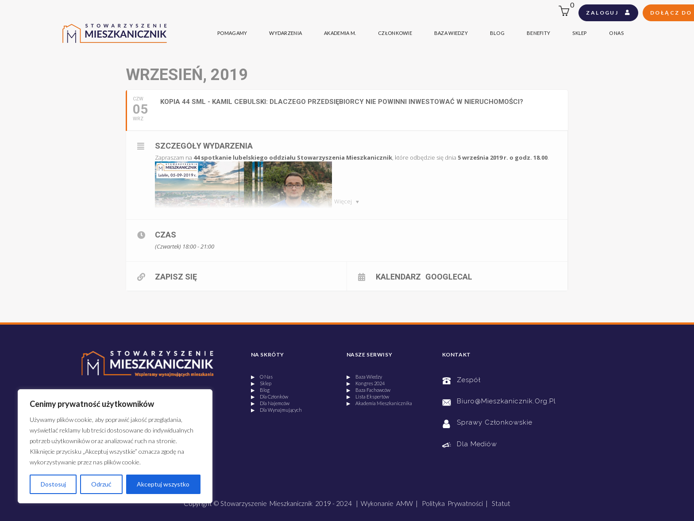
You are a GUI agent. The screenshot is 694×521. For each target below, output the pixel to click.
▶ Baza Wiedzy (364, 376)
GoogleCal (448, 276)
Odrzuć (101, 484)
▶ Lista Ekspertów (368, 396)
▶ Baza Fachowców (368, 390)
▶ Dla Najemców (270, 403)
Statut (501, 503)
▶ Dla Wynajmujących (276, 410)
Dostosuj (53, 484)
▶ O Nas (262, 376)
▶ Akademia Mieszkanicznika (379, 403)
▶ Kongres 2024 (366, 383)
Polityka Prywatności (452, 503)
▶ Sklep (261, 383)
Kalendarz (398, 276)
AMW (404, 503)
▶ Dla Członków (269, 396)
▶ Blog (260, 390)
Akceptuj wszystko (163, 484)
